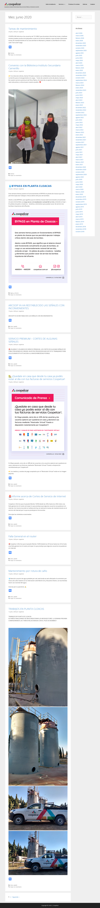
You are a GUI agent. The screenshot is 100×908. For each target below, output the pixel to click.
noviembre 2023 (81, 90)
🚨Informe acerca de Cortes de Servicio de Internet (37, 496)
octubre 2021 (80, 142)
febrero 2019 (80, 222)
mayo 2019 (79, 214)
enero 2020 (79, 194)
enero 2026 (79, 40)
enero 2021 (79, 164)
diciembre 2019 (81, 197)
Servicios (62, 4)
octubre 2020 (80, 172)
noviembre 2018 (81, 229)
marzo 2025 (79, 65)
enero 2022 (79, 135)
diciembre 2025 (81, 43)
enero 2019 (79, 224)
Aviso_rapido (13, 326)
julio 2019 (79, 209)
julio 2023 (79, 93)
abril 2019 (79, 217)
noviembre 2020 (81, 169)
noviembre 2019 (81, 199)
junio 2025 (79, 58)
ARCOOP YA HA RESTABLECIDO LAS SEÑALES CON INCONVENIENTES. (36, 307)
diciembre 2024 (81, 73)
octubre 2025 (80, 48)
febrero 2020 (80, 192)
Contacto (92, 4)
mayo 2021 (79, 155)
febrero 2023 (80, 103)
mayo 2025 (79, 60)
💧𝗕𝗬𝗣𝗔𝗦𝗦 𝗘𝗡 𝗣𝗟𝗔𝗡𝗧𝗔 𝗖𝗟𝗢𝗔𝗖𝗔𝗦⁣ (30, 186)
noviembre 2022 (81, 110)
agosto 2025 (80, 53)
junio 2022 (79, 122)
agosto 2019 (80, 207)
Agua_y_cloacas (14, 293)
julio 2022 (79, 120)
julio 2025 (79, 55)
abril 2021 (79, 157)
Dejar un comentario (15, 55)
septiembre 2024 (81, 80)
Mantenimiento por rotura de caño (27, 571)
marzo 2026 (79, 36)
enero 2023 (79, 105)
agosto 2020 (80, 177)
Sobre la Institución (50, 4)
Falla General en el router (22, 536)
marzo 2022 (79, 130)
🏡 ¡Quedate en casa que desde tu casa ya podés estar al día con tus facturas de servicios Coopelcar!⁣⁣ (36, 377)
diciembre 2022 (81, 107)
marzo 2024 (79, 83)
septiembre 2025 (81, 50)
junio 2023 (79, 95)
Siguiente (16, 897)
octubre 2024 (80, 78)
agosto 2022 (80, 117)
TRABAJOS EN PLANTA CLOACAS (26, 608)
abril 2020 (79, 187)
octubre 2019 (80, 202)
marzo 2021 (79, 160)
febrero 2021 (80, 162)
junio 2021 (79, 152)
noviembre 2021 (81, 140)
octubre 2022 (80, 112)
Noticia (12, 53)
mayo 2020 (79, 184)
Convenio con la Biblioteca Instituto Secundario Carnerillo (34, 67)
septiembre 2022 (81, 115)
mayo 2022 (79, 125)
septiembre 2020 (81, 174)
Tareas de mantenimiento (22, 28)
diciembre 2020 (81, 167)
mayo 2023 (79, 98)
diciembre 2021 (81, 137)
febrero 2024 (80, 85)
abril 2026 (79, 33)
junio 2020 (79, 182)
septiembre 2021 (81, 145)
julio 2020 (79, 179)
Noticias (85, 4)
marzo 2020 (79, 189)
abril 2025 (79, 63)
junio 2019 (79, 212)
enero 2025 (79, 70)
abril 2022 (79, 127)
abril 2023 (79, 100)
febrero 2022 (80, 132)
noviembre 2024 (81, 75)
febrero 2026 (80, 38)
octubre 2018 (80, 231)
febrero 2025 (80, 68)
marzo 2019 (79, 219)
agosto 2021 (80, 147)
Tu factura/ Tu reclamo (74, 4)
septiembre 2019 (81, 204)
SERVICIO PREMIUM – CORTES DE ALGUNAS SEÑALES (32, 340)
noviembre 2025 (81, 45)
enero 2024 (79, 88)
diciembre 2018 (81, 227)
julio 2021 (79, 150)
